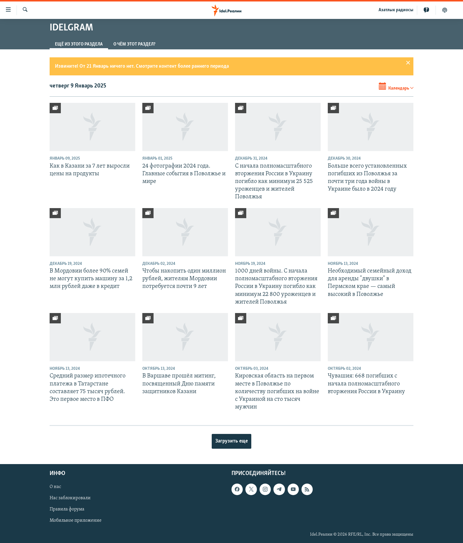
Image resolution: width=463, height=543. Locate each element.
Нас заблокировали (70, 498)
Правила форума (67, 509)
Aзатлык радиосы (396, 10)
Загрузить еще (231, 441)
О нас (55, 486)
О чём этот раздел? (134, 44)
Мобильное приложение (76, 520)
